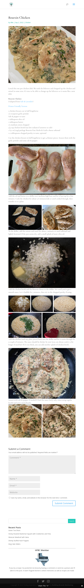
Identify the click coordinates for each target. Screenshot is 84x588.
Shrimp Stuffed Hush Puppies (18, 541)
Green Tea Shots (14, 530)
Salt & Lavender (26, 101)
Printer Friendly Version (17, 106)
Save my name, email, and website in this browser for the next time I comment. (39, 498)
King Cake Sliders (14, 544)
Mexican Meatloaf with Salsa (18, 537)
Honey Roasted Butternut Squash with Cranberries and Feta (29, 534)
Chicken (28, 22)
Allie (11, 22)
